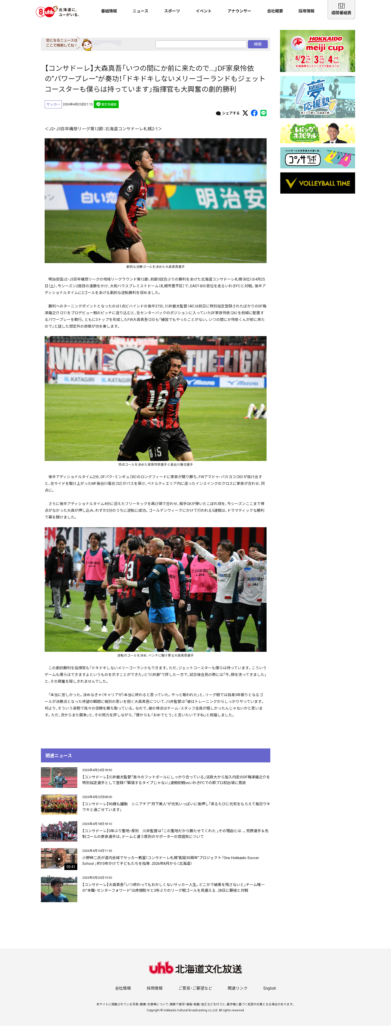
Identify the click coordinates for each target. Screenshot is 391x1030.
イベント (204, 11)
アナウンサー (239, 11)
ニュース (140, 11)
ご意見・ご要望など (195, 992)
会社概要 (275, 11)
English (269, 992)
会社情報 (123, 992)
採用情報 (306, 11)
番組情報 (109, 11)
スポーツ (172, 11)
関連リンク (238, 992)
